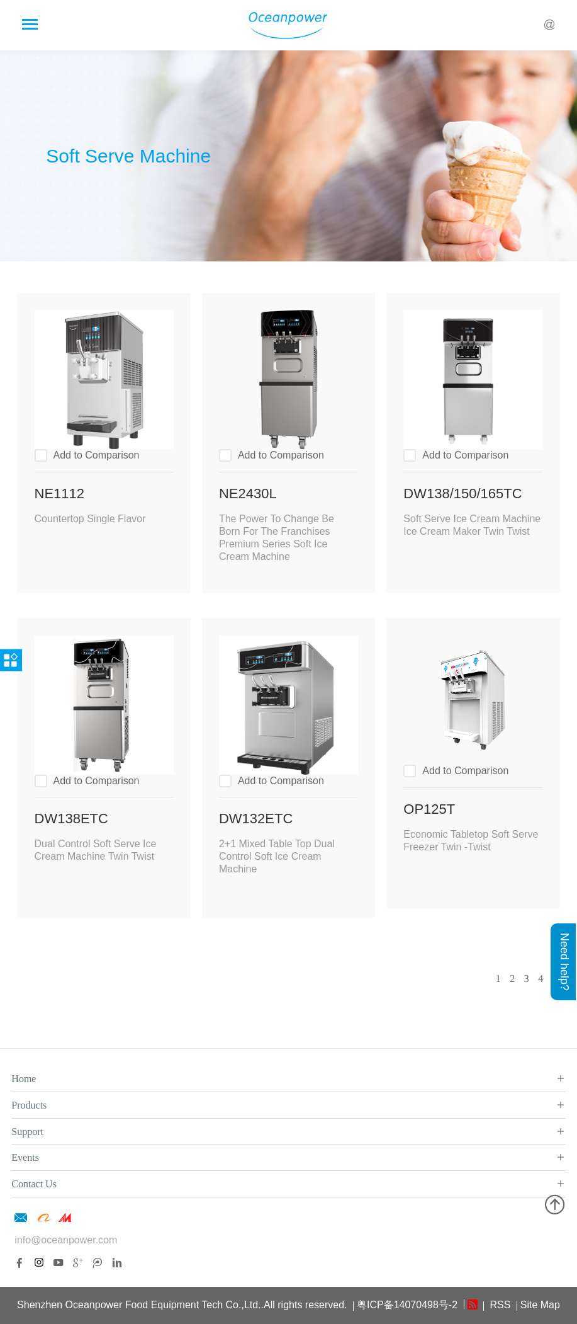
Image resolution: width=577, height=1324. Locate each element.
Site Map (540, 1304)
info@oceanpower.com (65, 1240)
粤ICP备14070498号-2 (407, 1304)
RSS (498, 1304)
